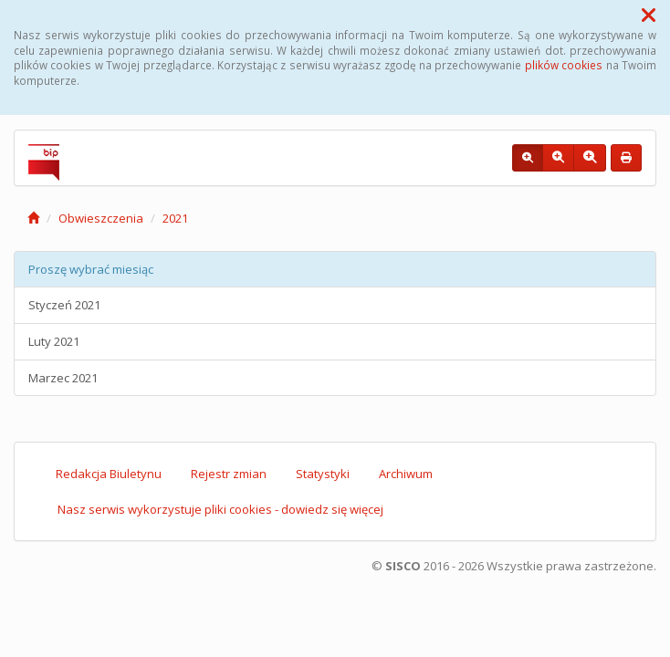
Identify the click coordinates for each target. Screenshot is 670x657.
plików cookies (563, 64)
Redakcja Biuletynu (109, 473)
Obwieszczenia (100, 218)
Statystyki (323, 473)
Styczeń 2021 (64, 305)
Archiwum (406, 473)
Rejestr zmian (229, 473)
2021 (175, 218)
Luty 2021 (53, 341)
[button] (648, 14)
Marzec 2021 (63, 378)
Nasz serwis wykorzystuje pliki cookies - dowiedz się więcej (220, 509)
